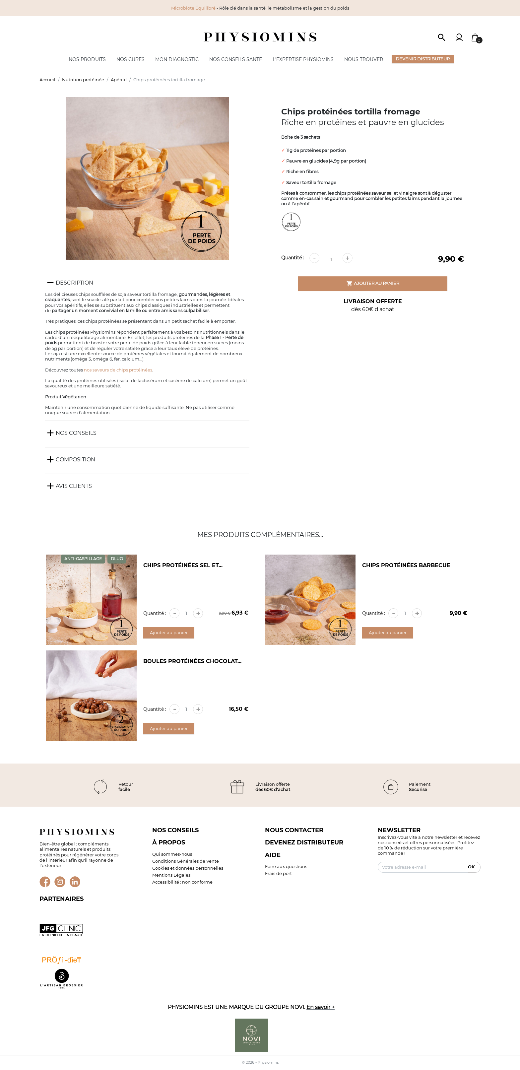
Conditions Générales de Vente (185, 861)
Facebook (44, 881)
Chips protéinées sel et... (183, 565)
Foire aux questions (286, 866)
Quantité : (292, 257)
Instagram (59, 881)
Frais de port (278, 873)
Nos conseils (175, 830)
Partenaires (61, 898)
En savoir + (320, 1007)
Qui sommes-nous (172, 854)
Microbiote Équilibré (193, 8)
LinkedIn (75, 881)
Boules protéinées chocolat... (192, 661)
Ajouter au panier (372, 283)
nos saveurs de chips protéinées (118, 369)
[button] (442, 37)
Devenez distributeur (304, 842)
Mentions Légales (171, 875)
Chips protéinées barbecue (406, 565)
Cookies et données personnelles (187, 868)
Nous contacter (294, 830)
